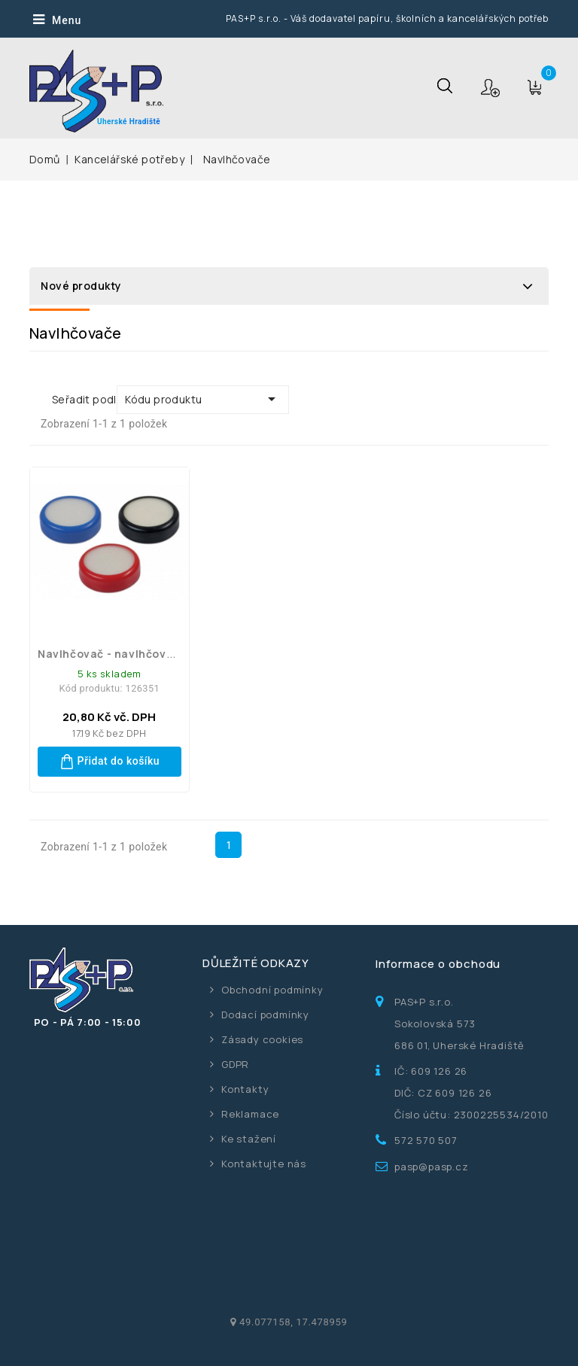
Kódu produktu (203, 399)
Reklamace (250, 1114)
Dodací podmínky (265, 1014)
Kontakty (245, 1089)
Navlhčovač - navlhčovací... (116, 653)
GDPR (235, 1064)
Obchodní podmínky (272, 989)
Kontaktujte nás (263, 1163)
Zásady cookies (262, 1039)
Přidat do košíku (109, 761)
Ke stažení (248, 1138)
